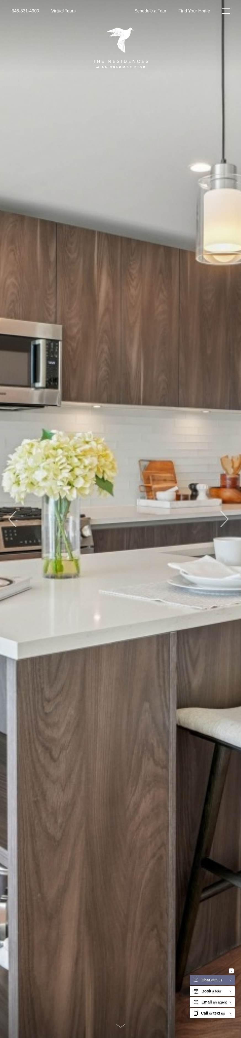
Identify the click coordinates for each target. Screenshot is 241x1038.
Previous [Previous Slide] (13, 519)
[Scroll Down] (120, 1026)
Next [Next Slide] (224, 519)
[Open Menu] (226, 11)
